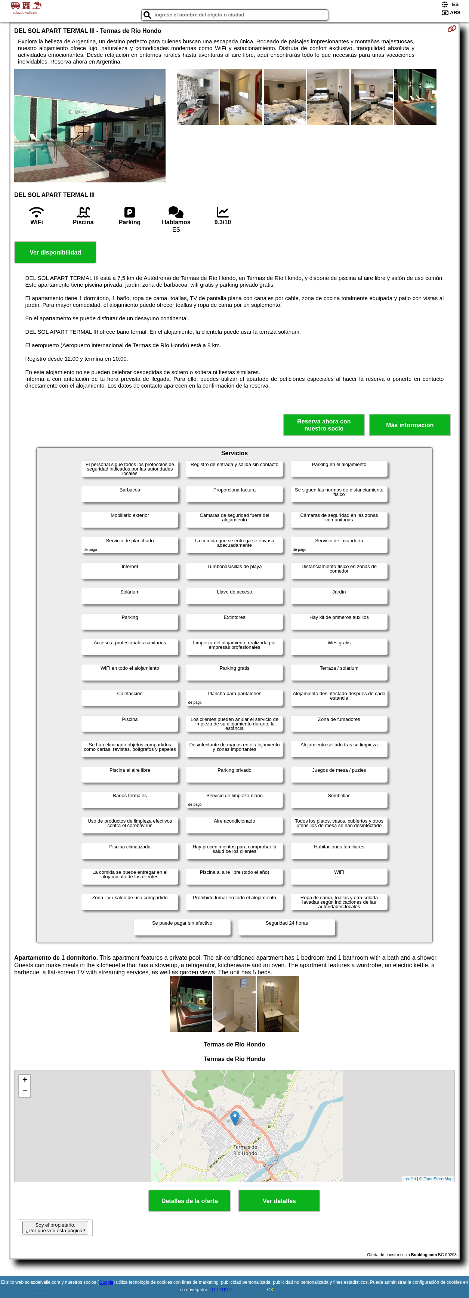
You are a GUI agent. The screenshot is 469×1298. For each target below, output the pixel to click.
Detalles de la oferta (189, 1201)
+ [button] (24, 1080)
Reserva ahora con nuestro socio (324, 425)
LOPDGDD (221, 1289)
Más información (409, 425)
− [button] (24, 1091)
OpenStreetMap (438, 1179)
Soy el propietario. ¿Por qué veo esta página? (55, 1227)
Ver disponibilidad (55, 252)
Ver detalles (279, 1201)
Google (106, 1282)
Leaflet (410, 1179)
